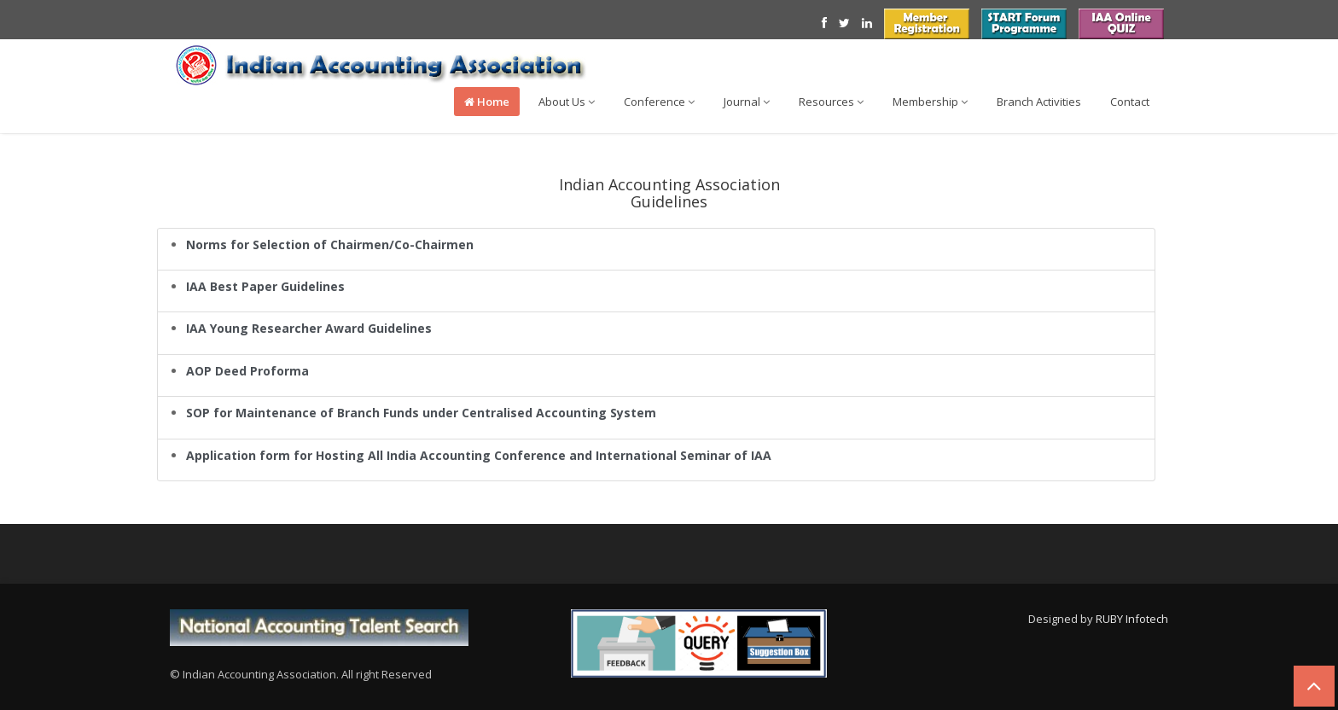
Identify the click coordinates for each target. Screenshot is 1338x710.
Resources (831, 101)
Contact (1129, 101)
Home (486, 101)
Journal (747, 101)
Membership (930, 101)
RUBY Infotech (1132, 618)
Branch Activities (1039, 101)
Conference (659, 101)
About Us (566, 101)
